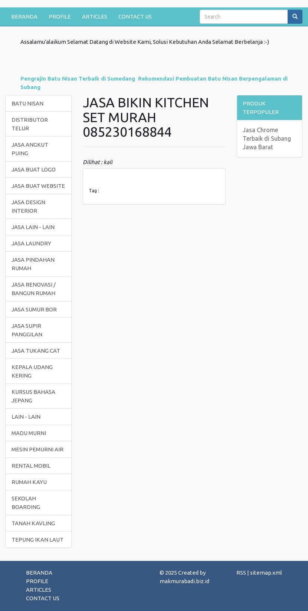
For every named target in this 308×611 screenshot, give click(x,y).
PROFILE (60, 16)
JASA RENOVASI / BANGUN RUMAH (34, 288)
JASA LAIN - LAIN (33, 227)
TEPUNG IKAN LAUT (37, 539)
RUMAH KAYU (29, 482)
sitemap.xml (266, 572)
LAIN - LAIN (26, 417)
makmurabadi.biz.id (184, 581)
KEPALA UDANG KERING (32, 371)
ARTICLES (94, 16)
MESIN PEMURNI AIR (37, 449)
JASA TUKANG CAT (36, 350)
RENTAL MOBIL (31, 466)
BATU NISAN (27, 103)
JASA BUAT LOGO (34, 169)
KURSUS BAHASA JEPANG (33, 396)
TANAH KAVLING (33, 523)
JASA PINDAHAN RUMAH (33, 264)
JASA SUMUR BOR (34, 309)
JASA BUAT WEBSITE (38, 186)
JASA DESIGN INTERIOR (28, 206)
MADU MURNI (29, 433)
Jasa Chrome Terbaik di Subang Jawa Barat (267, 138)
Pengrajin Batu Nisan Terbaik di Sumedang (77, 78)
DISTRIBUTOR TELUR (30, 124)
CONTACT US (135, 16)
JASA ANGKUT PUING (30, 148)
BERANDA (24, 16)
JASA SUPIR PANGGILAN (27, 330)
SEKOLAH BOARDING (26, 502)
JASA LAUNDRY (31, 243)
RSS (241, 572)
